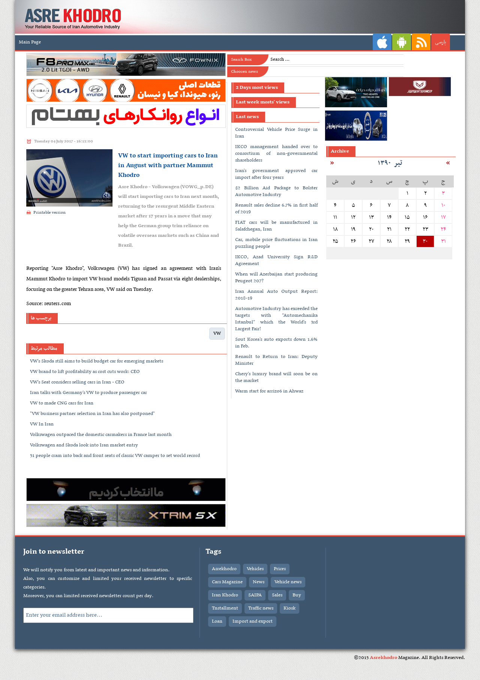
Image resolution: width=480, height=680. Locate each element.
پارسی (440, 42)
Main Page (30, 42)
